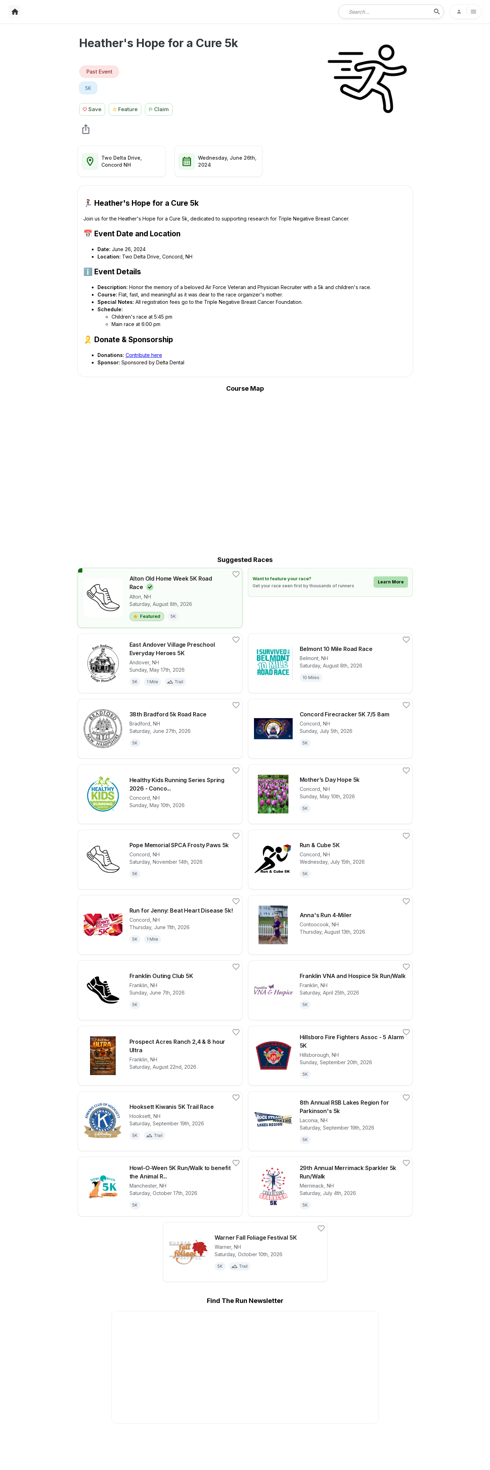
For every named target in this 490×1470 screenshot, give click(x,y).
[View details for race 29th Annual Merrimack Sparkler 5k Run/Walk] (330, 1186)
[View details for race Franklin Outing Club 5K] (160, 990)
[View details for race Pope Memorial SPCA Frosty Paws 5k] (160, 859)
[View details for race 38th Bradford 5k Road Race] (160, 728)
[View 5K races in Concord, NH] (88, 88)
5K (88, 88)
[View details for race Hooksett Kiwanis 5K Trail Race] (160, 1121)
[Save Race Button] (92, 108)
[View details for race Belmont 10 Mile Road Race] (330, 663)
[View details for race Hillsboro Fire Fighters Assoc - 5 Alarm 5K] (330, 1055)
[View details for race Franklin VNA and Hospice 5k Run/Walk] (330, 990)
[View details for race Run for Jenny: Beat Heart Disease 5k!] (160, 924)
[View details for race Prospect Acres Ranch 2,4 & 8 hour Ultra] (160, 1055)
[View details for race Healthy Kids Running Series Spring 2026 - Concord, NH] (160, 794)
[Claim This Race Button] (161, 108)
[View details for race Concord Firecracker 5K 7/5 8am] (330, 728)
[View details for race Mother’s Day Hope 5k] (330, 794)
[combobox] (386, 11)
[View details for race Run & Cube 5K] (330, 859)
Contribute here (144, 355)
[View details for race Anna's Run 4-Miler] (330, 924)
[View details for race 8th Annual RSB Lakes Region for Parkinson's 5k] (330, 1121)
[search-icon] (437, 12)
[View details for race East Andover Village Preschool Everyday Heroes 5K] (160, 663)
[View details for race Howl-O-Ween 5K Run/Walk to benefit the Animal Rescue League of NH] (160, 1186)
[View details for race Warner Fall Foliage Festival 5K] (245, 1252)
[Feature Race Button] (125, 108)
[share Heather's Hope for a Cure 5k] (86, 129)
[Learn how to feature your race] (330, 582)
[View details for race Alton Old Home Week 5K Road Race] (160, 597)
